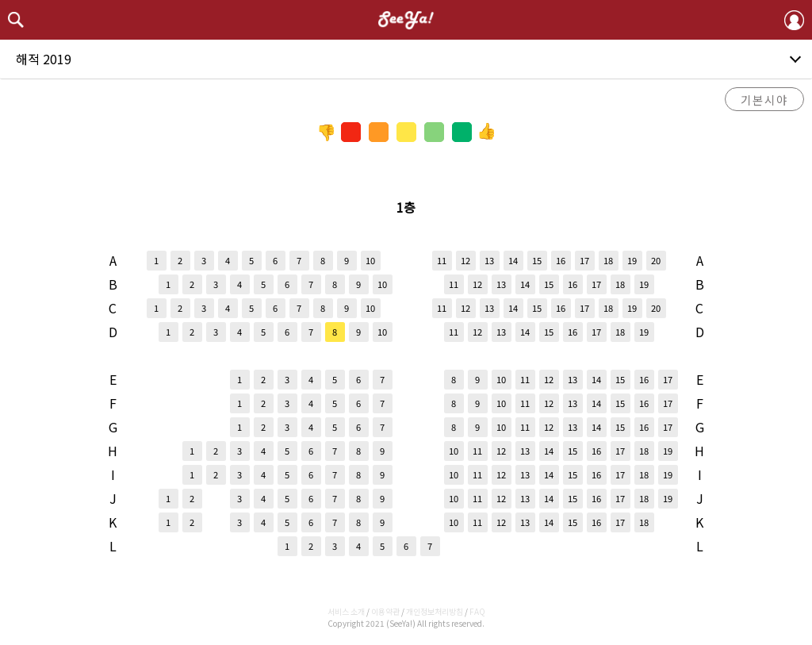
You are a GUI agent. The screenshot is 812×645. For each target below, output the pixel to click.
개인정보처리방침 (434, 611)
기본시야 (764, 99)
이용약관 (385, 611)
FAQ (477, 611)
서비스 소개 (346, 611)
